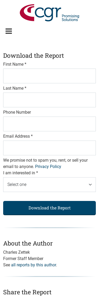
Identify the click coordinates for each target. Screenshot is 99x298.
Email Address (18, 136)
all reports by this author (33, 264)
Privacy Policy (48, 166)
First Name (14, 64)
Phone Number (17, 112)
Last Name (14, 88)
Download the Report (50, 207)
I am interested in (20, 172)
